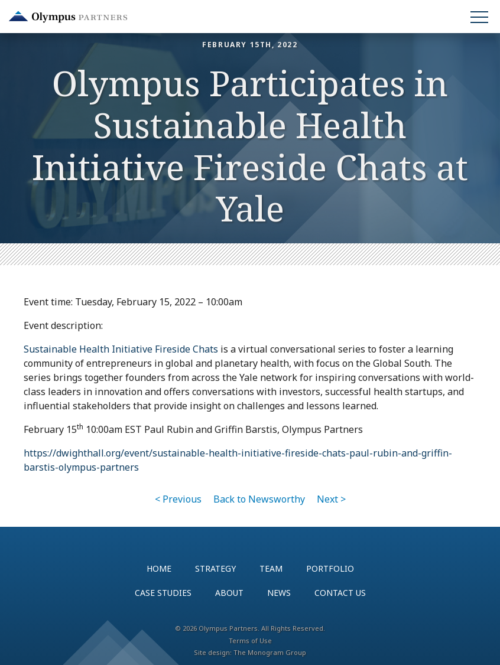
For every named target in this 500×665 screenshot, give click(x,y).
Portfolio (330, 568)
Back (259, 499)
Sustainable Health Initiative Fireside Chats (121, 349)
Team (271, 568)
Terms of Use (250, 640)
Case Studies (163, 592)
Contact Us (340, 592)
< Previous (178, 499)
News (279, 592)
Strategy (215, 568)
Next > (331, 499)
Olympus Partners (68, 17)
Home (159, 568)
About (229, 592)
